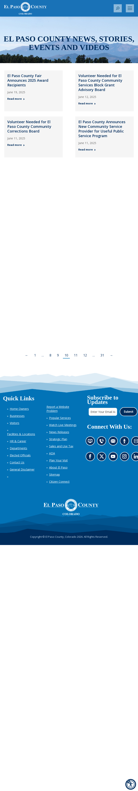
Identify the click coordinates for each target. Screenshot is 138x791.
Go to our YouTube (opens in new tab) (114, 457)
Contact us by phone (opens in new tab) (102, 442)
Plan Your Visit (58, 460)
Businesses (17, 416)
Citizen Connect (59, 482)
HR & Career (18, 441)
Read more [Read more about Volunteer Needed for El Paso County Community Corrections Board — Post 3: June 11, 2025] (16, 145)
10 (66, 355)
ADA (52, 453)
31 (102, 355)
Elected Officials (20, 455)
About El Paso (58, 467)
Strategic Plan (58, 439)
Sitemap (54, 474)
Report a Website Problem (57, 409)
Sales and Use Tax (61, 446)
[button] (117, 8)
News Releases (59, 432)
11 (76, 355)
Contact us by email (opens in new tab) (114, 442)
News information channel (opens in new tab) (91, 442)
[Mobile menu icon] (130, 8)
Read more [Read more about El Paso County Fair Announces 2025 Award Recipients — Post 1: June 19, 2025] (16, 99)
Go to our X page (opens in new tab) (102, 457)
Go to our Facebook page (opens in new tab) (91, 457)
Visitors (14, 423)
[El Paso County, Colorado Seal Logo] (71, 507)
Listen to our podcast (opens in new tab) (125, 442)
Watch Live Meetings (63, 425)
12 (85, 355)
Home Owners (19, 409)
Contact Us (17, 462)
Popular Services (60, 418)
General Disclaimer (22, 469)
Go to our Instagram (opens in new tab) (125, 457)
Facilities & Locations (21, 434)
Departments (18, 448)
